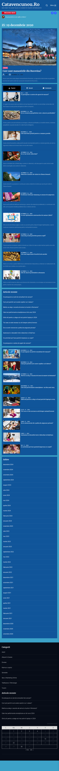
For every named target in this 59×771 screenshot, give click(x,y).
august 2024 (7, 485)
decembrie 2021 (8, 577)
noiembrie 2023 (8, 526)
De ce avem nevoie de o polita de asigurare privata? (19, 328)
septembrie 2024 (8, 480)
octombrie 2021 (8, 582)
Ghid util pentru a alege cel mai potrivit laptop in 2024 (20, 317)
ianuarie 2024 (7, 521)
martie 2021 (7, 608)
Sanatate (4, 672)
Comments (47, 88)
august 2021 (7, 593)
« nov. (27, 750)
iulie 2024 (6, 490)
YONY (6, 74)
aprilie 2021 (7, 603)
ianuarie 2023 (7, 546)
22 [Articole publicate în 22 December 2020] (14, 743)
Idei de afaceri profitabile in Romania (33, 273)
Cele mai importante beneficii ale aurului (34, 254)
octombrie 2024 (8, 475)
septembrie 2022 (8, 552)
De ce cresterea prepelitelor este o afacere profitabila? (38, 113)
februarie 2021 (7, 613)
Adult (3, 652)
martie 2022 (7, 562)
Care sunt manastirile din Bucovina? (22, 71)
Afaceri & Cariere (7, 657)
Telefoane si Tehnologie (9, 683)
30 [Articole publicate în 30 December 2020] (21, 747)
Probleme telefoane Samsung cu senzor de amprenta (37, 195)
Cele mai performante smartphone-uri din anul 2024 (19, 312)
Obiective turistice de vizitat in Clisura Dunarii (35, 174)
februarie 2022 (7, 567)
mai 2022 (6, 557)
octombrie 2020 (8, 634)
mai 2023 (6, 536)
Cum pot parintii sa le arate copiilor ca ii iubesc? (18, 302)
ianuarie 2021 (7, 618)
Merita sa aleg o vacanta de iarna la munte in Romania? (20, 307)
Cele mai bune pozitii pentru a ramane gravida (35, 133)
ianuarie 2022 (7, 572)
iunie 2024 (6, 495)
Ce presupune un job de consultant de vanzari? (18, 297)
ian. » (32, 750)
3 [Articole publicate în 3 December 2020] (29, 731)
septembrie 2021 (8, 588)
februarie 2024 (7, 516)
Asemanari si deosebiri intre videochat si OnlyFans (19, 333)
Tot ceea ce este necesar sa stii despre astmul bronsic (20, 322)
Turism (5, 67)
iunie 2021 (6, 598)
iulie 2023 (6, 531)
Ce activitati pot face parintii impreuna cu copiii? (18, 338)
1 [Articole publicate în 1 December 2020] (13, 731)
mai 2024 (6, 500)
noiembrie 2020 (8, 629)
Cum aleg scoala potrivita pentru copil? (33, 235)
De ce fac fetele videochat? (29, 154)
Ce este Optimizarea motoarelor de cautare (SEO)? (36, 215)
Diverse (4, 662)
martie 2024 (7, 511)
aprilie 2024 (7, 505)
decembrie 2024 (8, 464)
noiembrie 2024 (8, 469)
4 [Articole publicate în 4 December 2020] (37, 731)
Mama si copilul (7, 667)
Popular (11, 88)
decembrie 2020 (8, 623)
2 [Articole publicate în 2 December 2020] (21, 731)
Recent (29, 88)
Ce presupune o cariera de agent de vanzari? (35, 94)
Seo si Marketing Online (9, 678)
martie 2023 (7, 541)
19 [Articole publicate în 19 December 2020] (45, 739)
